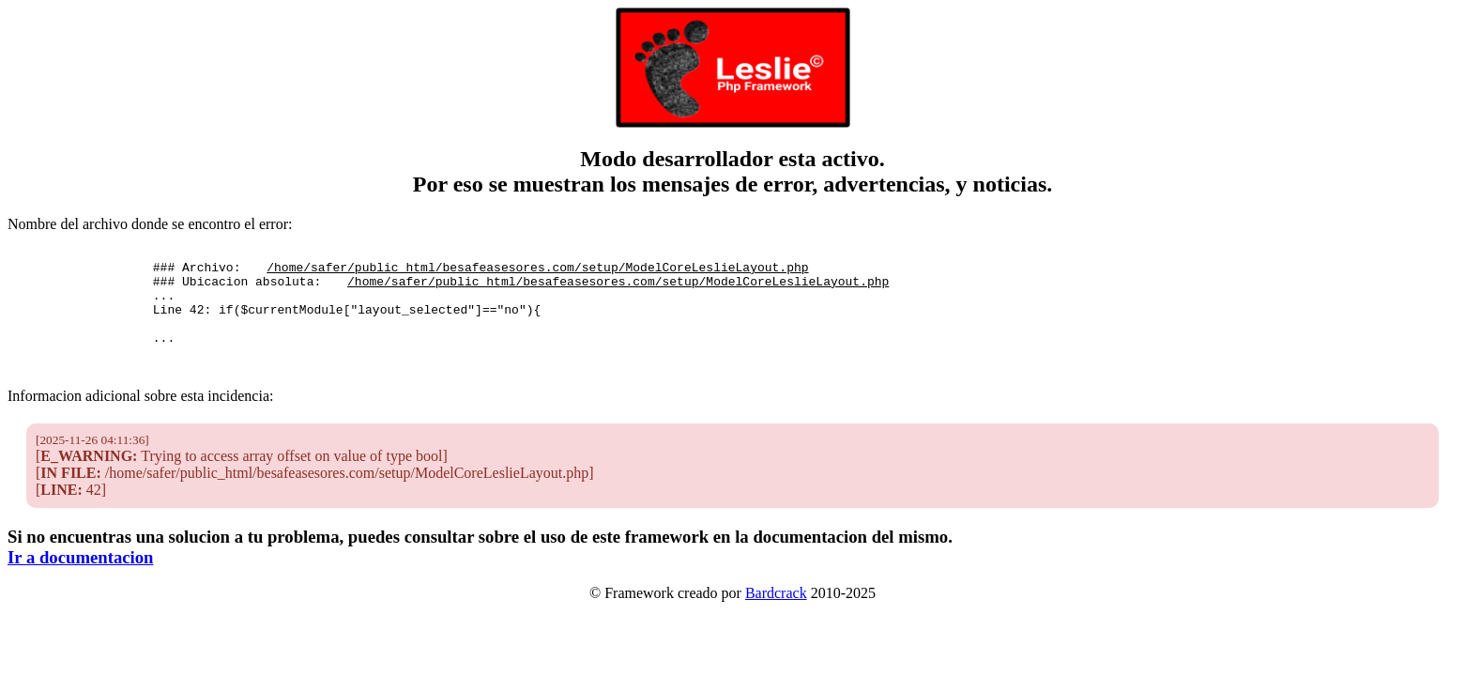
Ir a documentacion (81, 577)
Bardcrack (776, 613)
